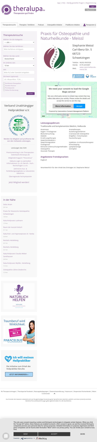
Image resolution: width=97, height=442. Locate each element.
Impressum (68, 391)
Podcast (41, 25)
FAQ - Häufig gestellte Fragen (73, 3)
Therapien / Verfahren (27, 25)
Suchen (30, 93)
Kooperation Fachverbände (82, 391)
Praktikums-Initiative (73, 25)
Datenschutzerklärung (57, 391)
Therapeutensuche (9, 25)
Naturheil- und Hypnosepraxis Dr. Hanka (18, 234)
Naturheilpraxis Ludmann (13, 220)
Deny (25, 434)
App (58, 3)
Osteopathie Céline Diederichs (14, 270)
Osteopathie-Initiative (54, 25)
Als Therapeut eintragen (8, 391)
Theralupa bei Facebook (25, 391)
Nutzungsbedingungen (41, 391)
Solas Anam (7, 204)
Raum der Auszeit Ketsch (12, 227)
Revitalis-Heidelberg (10, 247)
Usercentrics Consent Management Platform (73, 111)
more (82, 434)
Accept (79, 106)
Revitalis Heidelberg (10, 240)
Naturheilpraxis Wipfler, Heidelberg (16, 263)
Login (92, 6)
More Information (63, 106)
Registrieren (90, 10)
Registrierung (91, 3)
